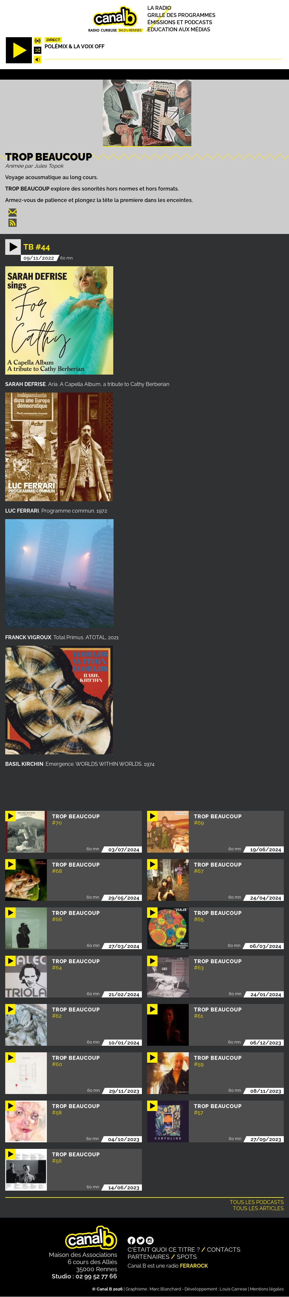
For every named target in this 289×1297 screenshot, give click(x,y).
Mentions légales (267, 1289)
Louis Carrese (233, 1289)
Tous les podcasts (257, 1202)
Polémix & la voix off (74, 46)
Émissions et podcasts (179, 22)
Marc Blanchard (165, 1289)
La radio (159, 8)
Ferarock (194, 1266)
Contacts (224, 1249)
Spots (187, 1256)
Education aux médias (178, 30)
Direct (53, 40)
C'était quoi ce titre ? (164, 1249)
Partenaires (149, 1256)
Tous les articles (258, 1208)
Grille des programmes (181, 15)
